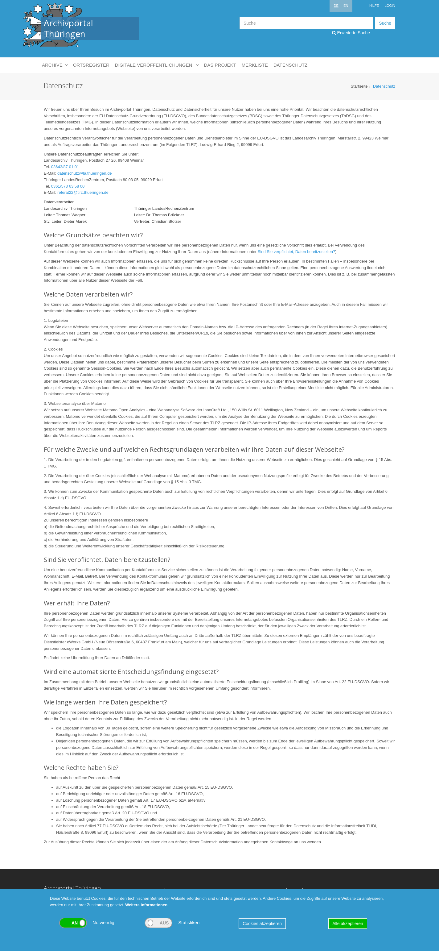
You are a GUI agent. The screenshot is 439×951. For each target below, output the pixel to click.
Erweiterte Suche (351, 32)
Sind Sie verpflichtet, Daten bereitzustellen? (296, 251)
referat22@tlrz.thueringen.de (83, 192)
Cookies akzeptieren (262, 923)
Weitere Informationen (146, 905)
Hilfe (374, 5)
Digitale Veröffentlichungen (157, 65)
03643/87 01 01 (65, 166)
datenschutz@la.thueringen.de (84, 173)
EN (345, 5)
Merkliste (255, 65)
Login (390, 5)
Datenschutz (290, 65)
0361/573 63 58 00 (67, 186)
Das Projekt (220, 65)
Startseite (359, 86)
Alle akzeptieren (347, 923)
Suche (385, 23)
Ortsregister (91, 65)
